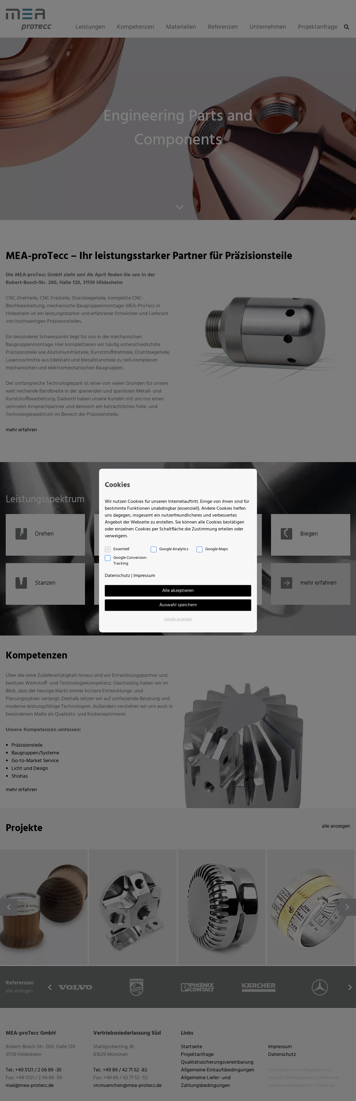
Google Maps (216, 549)
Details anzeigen (178, 619)
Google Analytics (173, 549)
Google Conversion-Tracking (130, 561)
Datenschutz (117, 576)
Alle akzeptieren (178, 590)
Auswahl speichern (178, 605)
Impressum (144, 576)
